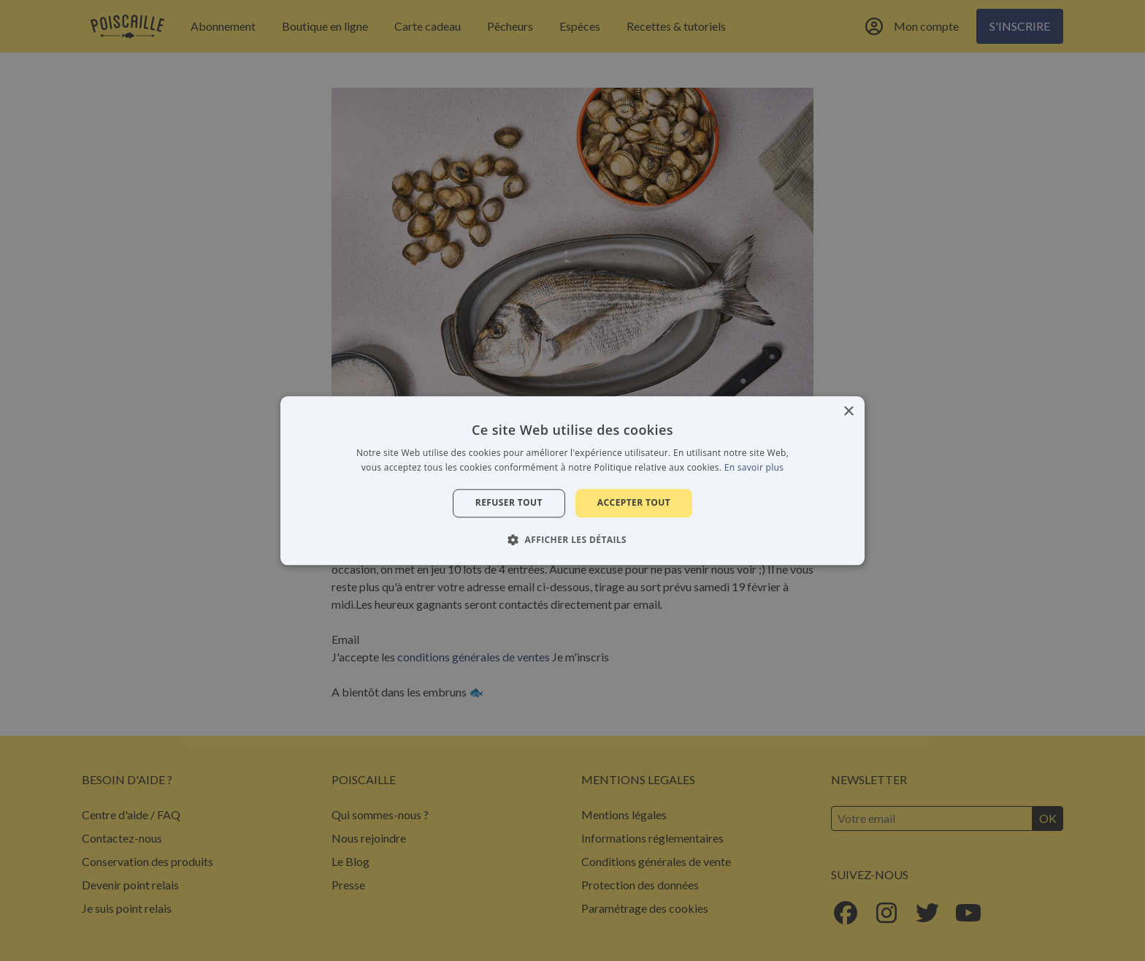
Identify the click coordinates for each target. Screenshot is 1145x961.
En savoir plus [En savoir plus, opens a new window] (754, 467)
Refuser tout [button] (509, 503)
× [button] (848, 411)
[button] (572, 539)
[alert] (572, 480)
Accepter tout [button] (633, 503)
